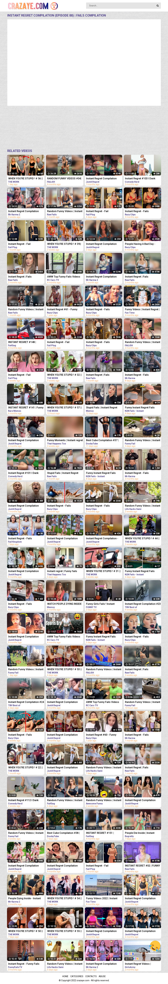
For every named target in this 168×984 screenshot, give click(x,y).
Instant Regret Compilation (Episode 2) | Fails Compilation (103, 277)
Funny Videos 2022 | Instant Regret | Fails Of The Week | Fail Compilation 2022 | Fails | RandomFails (104, 898)
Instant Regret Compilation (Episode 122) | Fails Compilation (101, 931)
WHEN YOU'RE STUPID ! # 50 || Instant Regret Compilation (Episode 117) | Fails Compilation (25, 931)
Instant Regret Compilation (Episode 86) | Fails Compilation (62, 539)
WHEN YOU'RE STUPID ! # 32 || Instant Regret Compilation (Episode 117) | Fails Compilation (64, 375)
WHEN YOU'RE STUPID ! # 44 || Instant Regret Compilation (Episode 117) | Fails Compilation (142, 539)
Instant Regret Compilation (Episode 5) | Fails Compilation (103, 964)
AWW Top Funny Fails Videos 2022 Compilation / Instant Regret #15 (102, 702)
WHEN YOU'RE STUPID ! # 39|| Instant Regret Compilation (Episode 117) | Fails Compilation (64, 244)
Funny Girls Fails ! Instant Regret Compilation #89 (100, 604)
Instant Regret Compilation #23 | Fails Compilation (143, 604)
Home (65, 976)
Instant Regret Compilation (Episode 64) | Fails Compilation (62, 866)
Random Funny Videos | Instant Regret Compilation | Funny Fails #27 (25, 669)
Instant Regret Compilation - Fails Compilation (102, 539)
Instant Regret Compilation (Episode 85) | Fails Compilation (23, 506)
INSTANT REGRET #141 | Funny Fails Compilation (25, 408)
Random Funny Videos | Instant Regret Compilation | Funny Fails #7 (25, 833)
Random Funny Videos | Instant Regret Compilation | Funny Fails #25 (142, 440)
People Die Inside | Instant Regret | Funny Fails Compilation (139, 833)
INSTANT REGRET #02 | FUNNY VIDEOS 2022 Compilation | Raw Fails (143, 866)
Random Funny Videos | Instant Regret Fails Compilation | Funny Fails (142, 342)
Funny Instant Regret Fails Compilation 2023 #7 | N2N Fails (101, 637)
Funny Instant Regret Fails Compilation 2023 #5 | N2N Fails (101, 473)
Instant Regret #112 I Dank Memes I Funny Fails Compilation (23, 800)
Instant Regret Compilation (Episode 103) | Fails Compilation (62, 768)
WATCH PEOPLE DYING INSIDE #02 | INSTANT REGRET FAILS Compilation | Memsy (64, 604)
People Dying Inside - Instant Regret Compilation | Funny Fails (24, 898)
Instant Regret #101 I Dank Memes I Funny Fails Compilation (23, 473)
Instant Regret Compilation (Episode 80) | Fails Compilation (101, 179)
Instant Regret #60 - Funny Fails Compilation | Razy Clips (103, 735)
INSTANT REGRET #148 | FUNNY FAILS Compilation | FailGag (23, 342)
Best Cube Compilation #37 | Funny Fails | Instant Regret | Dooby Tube (102, 440)
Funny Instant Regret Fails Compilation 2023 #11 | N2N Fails (141, 408)
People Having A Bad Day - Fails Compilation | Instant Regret (140, 244)
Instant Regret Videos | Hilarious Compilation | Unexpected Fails (138, 964)
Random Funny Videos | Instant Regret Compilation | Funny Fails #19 (64, 964)
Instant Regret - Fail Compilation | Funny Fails (100, 211)
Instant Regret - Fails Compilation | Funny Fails (139, 211)
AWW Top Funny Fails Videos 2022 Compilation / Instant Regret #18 (63, 277)
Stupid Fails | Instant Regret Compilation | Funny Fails (101, 408)
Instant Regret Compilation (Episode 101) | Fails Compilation (23, 637)
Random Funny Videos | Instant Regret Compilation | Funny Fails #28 (142, 702)
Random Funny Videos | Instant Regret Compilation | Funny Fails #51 (142, 506)
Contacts (91, 976)
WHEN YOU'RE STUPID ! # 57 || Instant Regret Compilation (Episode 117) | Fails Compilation (64, 408)
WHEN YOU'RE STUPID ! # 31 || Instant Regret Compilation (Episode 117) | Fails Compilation (103, 571)
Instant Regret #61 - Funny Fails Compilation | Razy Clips (64, 309)
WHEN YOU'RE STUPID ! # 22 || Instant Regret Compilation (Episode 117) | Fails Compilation (25, 768)
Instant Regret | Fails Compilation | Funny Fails (22, 277)
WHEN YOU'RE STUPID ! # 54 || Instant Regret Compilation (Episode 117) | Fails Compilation (64, 898)
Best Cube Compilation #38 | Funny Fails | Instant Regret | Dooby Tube (63, 833)
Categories (76, 976)
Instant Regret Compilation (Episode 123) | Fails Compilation (140, 898)
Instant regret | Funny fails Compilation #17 (62, 571)
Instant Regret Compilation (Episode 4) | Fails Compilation (25, 211)
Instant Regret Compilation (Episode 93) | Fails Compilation (140, 931)
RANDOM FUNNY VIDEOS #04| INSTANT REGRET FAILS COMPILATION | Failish (64, 179)
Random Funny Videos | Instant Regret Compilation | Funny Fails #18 (103, 768)
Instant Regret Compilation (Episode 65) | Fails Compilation (23, 571)
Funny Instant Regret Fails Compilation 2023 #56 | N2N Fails (141, 571)
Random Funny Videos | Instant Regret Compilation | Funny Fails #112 (103, 800)
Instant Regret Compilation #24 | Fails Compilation (26, 702)
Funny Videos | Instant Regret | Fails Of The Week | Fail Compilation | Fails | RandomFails (142, 309)
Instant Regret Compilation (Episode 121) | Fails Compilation (23, 866)
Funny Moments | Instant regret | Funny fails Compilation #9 (65, 440)
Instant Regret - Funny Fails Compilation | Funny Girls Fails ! (26, 964)
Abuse (102, 976)
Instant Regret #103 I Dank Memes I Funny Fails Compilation (140, 179)
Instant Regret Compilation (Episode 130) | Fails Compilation (23, 440)
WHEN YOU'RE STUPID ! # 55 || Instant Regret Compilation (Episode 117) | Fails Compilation (64, 931)
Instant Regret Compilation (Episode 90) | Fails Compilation (62, 735)
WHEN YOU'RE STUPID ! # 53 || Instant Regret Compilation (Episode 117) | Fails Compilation (64, 669)
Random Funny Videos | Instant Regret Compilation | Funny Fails (64, 211)
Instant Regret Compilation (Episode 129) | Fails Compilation (140, 800)
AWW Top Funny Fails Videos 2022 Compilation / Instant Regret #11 (63, 637)
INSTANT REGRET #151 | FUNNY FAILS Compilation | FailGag (101, 833)
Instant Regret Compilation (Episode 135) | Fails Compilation (101, 244)
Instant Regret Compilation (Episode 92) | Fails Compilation (62, 702)
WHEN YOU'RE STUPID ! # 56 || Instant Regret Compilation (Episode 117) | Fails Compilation (25, 179)
